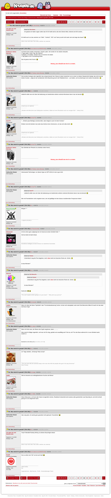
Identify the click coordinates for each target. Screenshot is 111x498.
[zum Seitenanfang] (10, 45)
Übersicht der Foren (45, 15)
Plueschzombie (34, 483)
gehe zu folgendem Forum (70, 483)
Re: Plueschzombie (34, 228)
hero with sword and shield (24, 483)
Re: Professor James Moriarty (37, 73)
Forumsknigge (67, 15)
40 (95, 22)
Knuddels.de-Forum (11, 17)
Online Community (79, 495)
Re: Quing (32, 372)
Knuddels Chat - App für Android (25, 495)
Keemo (31, 255)
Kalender (55, 15)
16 (78, 22)
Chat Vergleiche (89, 495)
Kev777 (31, 190)
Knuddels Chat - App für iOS (40, 495)
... (75, 22)
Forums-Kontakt (77, 485)
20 (90, 22)
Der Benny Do (33, 274)
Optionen (10, 22)
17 (81, 22)
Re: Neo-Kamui (35, 25)
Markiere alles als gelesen (12, 485)
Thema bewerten (21, 22)
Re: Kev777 (33, 117)
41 (98, 22)
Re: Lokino (32, 326)
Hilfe (61, 15)
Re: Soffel (32, 393)
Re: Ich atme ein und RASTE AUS (38, 48)
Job (102, 495)
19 (87, 22)
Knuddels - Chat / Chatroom (88, 485)
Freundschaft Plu (61, 495)
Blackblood (15, 483)
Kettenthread (32, 17)
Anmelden (23, 13)
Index (23, 478)
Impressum (97, 495)
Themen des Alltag (22, 17)
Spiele (68, 495)
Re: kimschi (33, 302)
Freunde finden (52, 495)
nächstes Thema (33, 478)
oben (48, 258)
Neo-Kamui (32, 29)
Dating (72, 495)
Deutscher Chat (12, 495)
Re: (31, 91)
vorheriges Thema (13, 478)
